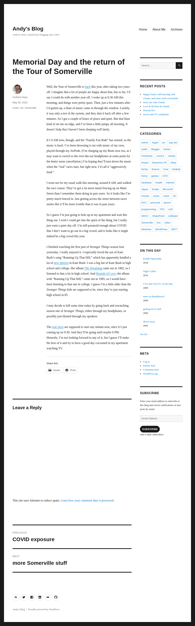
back (87, 86)
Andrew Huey (20, 97)
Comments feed (151, 369)
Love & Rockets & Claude (156, 106)
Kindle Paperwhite (152, 258)
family (144, 169)
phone (167, 202)
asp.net (173, 142)
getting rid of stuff (152, 309)
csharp (171, 155)
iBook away (149, 321)
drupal (144, 162)
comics (160, 155)
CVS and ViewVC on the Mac (158, 283)
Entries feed (149, 365)
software (173, 216)
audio (144, 149)
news (166, 195)
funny (144, 175)
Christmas (147, 155)
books (167, 149)
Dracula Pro (149, 110)
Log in (146, 361)
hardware (146, 182)
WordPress (161, 229)
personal (155, 202)
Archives (176, 29)
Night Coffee (149, 271)
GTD (165, 175)
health (159, 182)
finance (156, 169)
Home (143, 29)
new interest (61, 262)
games (155, 175)
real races (58, 327)
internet (170, 182)
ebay (173, 162)
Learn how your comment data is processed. (87, 500)
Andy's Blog (28, 29)
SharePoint (158, 216)
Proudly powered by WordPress (43, 609)
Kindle (155, 189)
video (167, 222)
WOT (174, 229)
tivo (159, 222)
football (176, 169)
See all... (144, 334)
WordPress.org (150, 373)
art (163, 142)
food (166, 169)
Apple (155, 142)
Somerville (30, 107)
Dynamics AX (159, 162)
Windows (146, 229)
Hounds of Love (106, 273)
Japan (144, 189)
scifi (170, 209)
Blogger (155, 149)
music (16, 107)
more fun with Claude (154, 102)
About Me (159, 29)
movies (145, 195)
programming (148, 209)
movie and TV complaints (156, 114)
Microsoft (168, 189)
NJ (21, 107)
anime (144, 142)
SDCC (144, 216)
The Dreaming (93, 268)
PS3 (162, 209)
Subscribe (150, 429)
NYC (143, 202)
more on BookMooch (153, 296)
